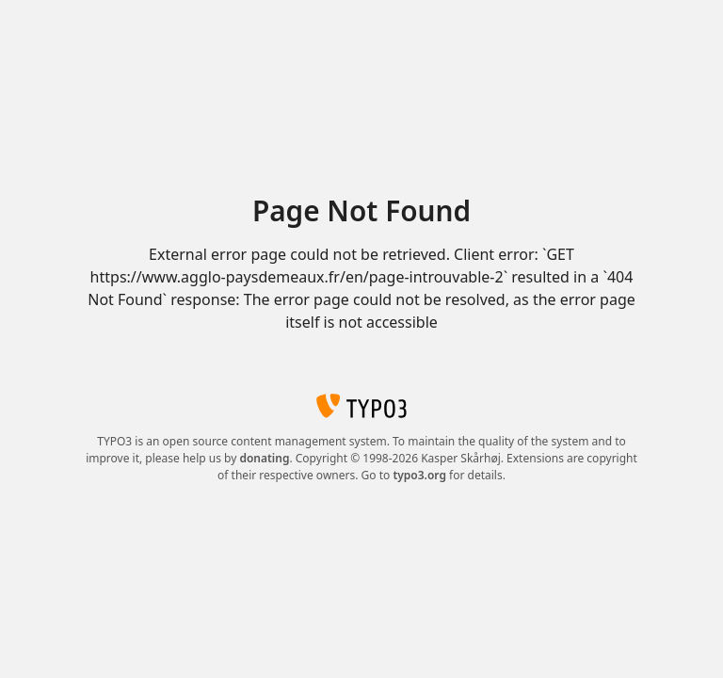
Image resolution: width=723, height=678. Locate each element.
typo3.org (419, 475)
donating (264, 458)
